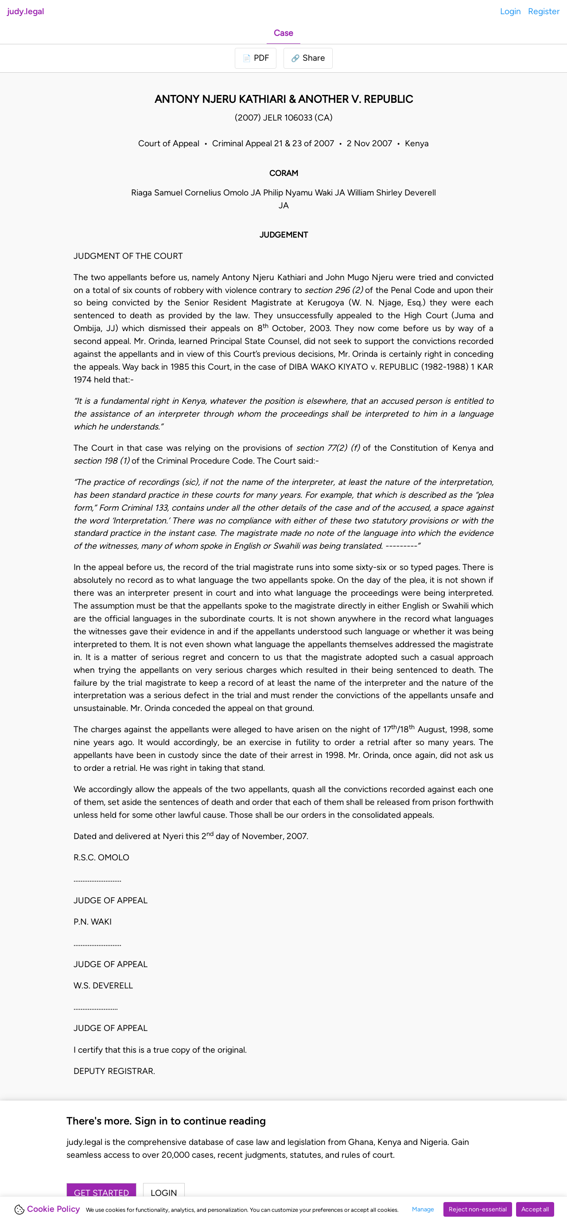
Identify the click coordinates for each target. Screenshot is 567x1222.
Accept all (535, 1209)
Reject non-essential (478, 1209)
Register (544, 11)
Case (283, 33)
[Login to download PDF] (255, 58)
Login (510, 11)
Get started (101, 1193)
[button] (308, 58)
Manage (423, 1209)
